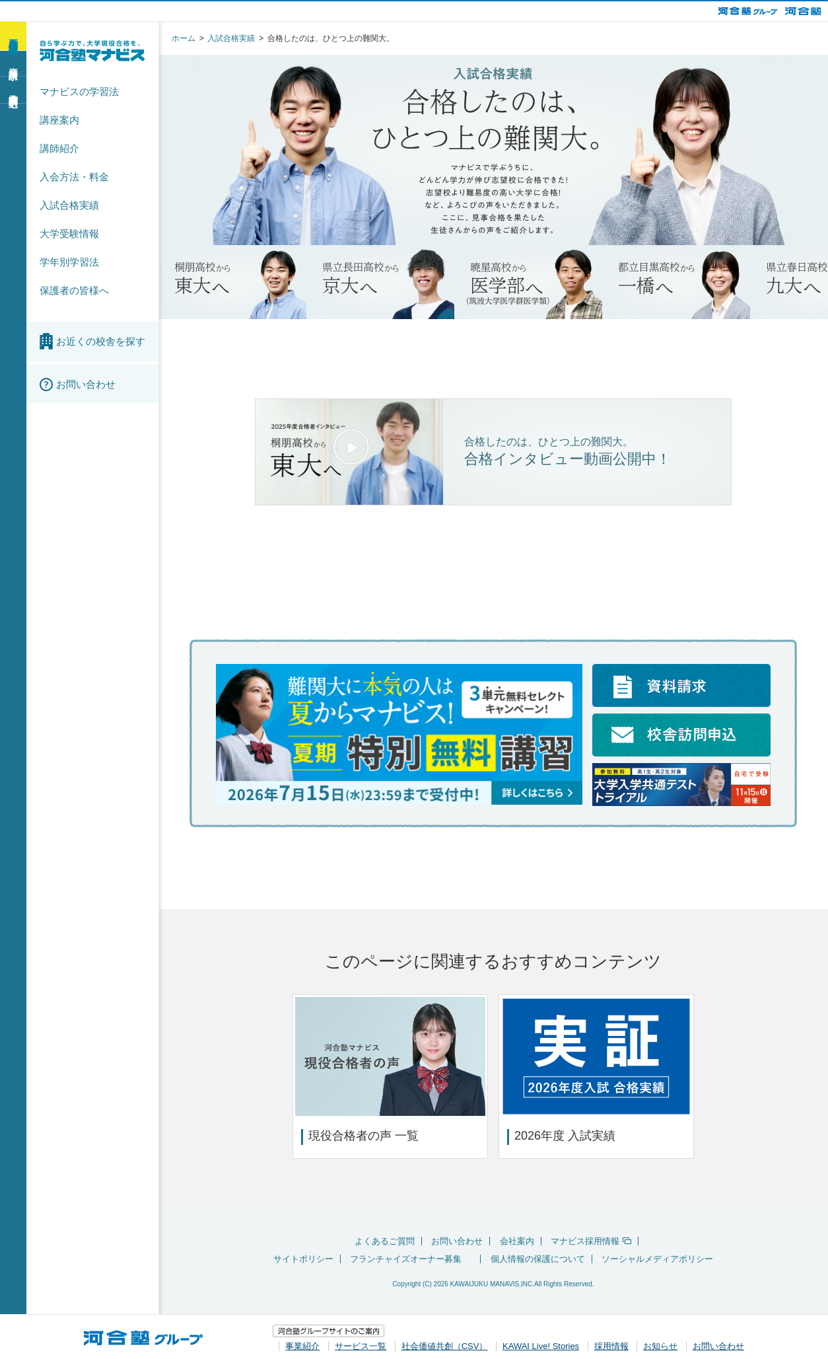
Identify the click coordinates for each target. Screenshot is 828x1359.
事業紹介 (302, 1344)
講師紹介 (59, 148)
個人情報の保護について (538, 1259)
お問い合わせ (457, 1241)
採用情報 (611, 1344)
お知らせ (660, 1344)
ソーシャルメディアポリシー (657, 1259)
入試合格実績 (69, 205)
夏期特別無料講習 (13, 35)
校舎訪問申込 (13, 89)
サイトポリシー (303, 1259)
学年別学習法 (69, 262)
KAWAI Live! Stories (540, 1344)
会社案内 (517, 1241)
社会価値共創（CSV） (444, 1344)
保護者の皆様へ (74, 290)
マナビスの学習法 (79, 91)
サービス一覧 (360, 1344)
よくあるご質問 (385, 1241)
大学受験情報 (69, 233)
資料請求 (13, 63)
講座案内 (59, 120)
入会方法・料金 (74, 176)
